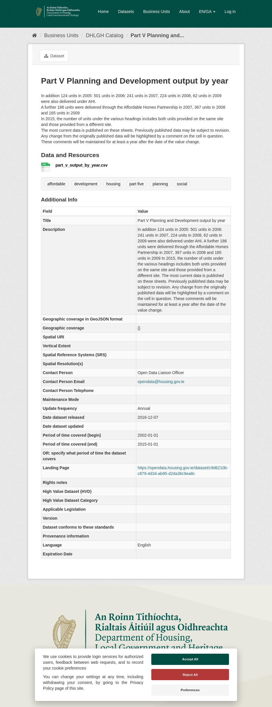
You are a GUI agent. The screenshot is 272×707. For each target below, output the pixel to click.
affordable (56, 184)
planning (160, 184)
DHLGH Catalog (104, 35)
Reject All (190, 674)
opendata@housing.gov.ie (161, 381)
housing (113, 184)
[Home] (34, 35)
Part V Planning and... (157, 35)
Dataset (54, 56)
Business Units (156, 11)
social (182, 184)
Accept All (190, 659)
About (184, 11)
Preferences (190, 690)
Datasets (126, 11)
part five (136, 184)
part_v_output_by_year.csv (81, 165)
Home (103, 11)
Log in (230, 11)
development (85, 184)
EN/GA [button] (207, 11)
